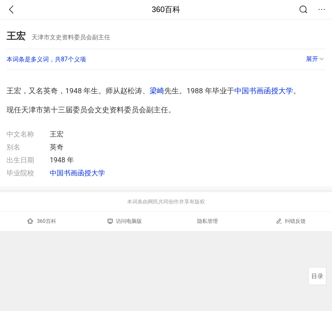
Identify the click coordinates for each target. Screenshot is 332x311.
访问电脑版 (125, 221)
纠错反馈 (291, 221)
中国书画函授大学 (263, 90)
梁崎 (157, 90)
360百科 (166, 9)
